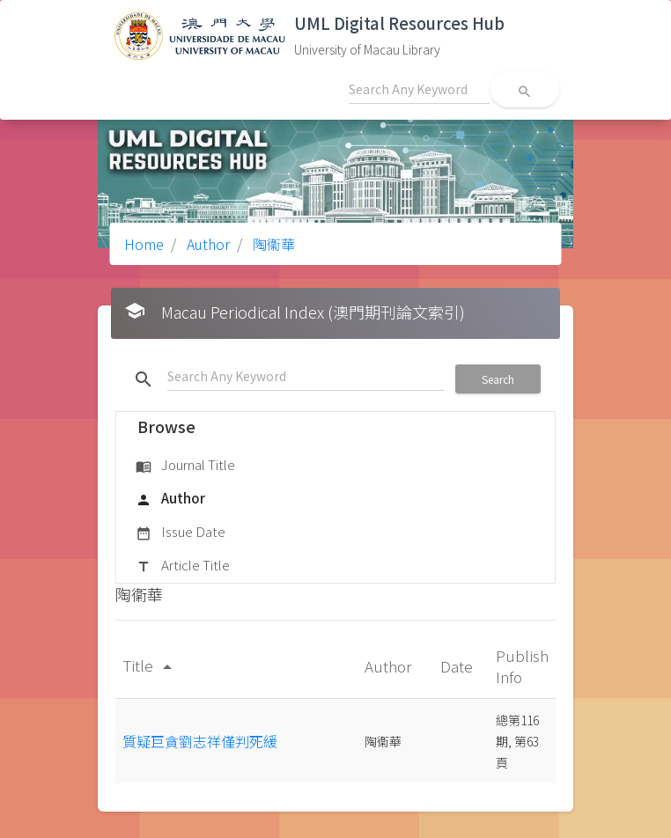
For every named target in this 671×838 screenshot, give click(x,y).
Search (498, 378)
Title (150, 665)
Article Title (183, 566)
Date (458, 666)
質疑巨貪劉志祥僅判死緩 (199, 741)
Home (144, 243)
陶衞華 (272, 243)
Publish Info (522, 665)
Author (206, 243)
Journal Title (185, 465)
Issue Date (180, 532)
